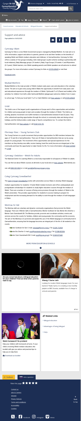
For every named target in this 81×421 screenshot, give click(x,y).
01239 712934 (58, 228)
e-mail (9, 149)
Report (43, 20)
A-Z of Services (72, 4)
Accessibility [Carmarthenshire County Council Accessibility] (15, 405)
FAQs (46, 332)
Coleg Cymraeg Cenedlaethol (18, 181)
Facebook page (10, 75)
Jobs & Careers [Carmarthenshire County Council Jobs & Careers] (16, 393)
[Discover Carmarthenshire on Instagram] (37, 416)
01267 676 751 (39, 124)
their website (55, 98)
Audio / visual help (55, 3)
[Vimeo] (50, 416)
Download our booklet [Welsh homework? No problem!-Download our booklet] (11, 356)
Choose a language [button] (36, 3)
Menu (4, 15)
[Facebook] (24, 416)
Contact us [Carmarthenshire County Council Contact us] (14, 389)
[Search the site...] (48, 8)
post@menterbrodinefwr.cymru (40, 231)
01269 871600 (58, 235)
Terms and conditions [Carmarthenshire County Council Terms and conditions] (18, 402)
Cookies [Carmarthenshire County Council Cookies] (14, 409)
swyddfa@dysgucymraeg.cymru (39, 168)
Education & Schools (22, 26)
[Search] (70, 8)
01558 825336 (60, 231)
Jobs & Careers (72, 20)
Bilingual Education (37, 26)
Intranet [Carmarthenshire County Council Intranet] (13, 396)
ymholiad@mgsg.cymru (41, 228)
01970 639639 (54, 69)
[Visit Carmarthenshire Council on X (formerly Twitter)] (14, 416)
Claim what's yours (56, 20)
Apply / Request (31, 20)
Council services (8, 26)
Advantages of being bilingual (54, 326)
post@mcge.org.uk (42, 235)
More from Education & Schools (40, 244)
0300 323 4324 (15, 168)
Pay (21, 20)
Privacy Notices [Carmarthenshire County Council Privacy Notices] (16, 399)
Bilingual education (50, 320)
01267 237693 (70, 146)
